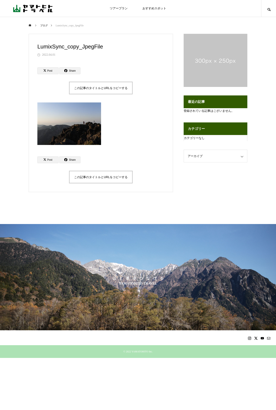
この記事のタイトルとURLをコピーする (101, 88)
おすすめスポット (154, 8)
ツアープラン (119, 8)
